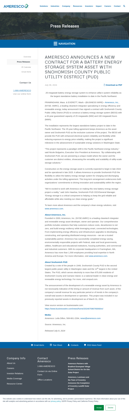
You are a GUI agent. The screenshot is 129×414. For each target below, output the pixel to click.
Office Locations (44, 380)
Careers (10, 368)
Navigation (64, 43)
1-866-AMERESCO (46, 366)
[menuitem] (107, 6)
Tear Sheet (57, 345)
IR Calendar (26, 67)
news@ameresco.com (90, 318)
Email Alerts (26, 72)
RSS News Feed (94, 345)
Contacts (74, 345)
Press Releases (23, 62)
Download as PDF (113, 85)
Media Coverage (14, 378)
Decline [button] (110, 408)
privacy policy (56, 401)
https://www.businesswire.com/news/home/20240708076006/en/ (74, 308)
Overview (27, 57)
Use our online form (22, 94)
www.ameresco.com (54, 208)
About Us (11, 363)
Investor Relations (15, 373)
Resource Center (14, 384)
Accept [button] (99, 408)
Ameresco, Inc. (112, 102)
